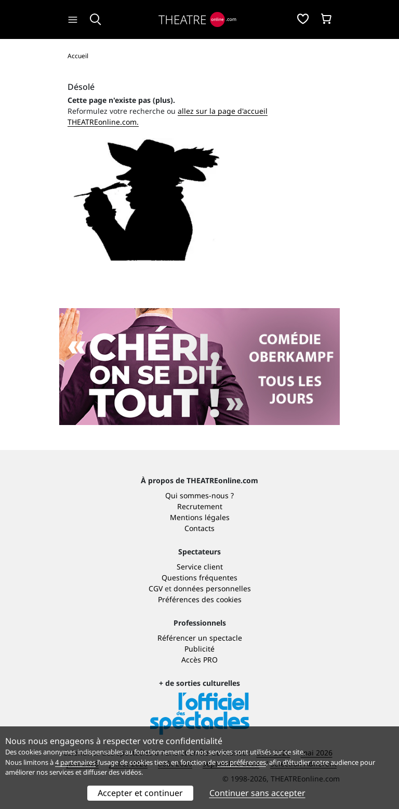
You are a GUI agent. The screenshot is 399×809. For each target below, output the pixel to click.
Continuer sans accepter (257, 793)
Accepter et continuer (140, 793)
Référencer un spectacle (199, 638)
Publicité (199, 649)
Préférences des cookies (200, 599)
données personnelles (212, 588)
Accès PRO (199, 660)
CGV (156, 588)
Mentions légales (200, 517)
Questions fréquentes (199, 577)
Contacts (199, 528)
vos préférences (241, 762)
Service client (200, 567)
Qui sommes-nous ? (199, 495)
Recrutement (199, 506)
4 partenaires (75, 762)
